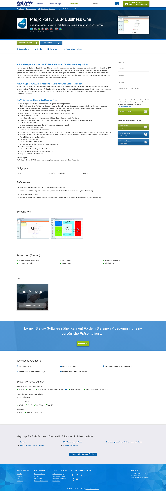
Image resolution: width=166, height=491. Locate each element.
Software (40, 4)
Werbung (36, 476)
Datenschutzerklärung (124, 106)
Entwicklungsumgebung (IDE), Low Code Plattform (124, 442)
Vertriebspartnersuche (59, 476)
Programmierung (31, 9)
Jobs (18, 478)
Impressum (20, 481)
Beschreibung (24, 49)
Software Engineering (70, 445)
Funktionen (54, 49)
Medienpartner (38, 478)
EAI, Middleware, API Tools (46, 9)
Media (39, 49)
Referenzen (20, 476)
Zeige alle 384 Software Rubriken (83, 454)
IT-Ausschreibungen (58, 474)
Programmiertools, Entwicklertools (32, 445)
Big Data (23, 442)
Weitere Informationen (74, 49)
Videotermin (83, 343)
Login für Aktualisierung (41, 481)
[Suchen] (117, 3)
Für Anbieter (73, 3)
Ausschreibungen (55, 4)
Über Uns (19, 474)
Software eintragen (39, 474)
